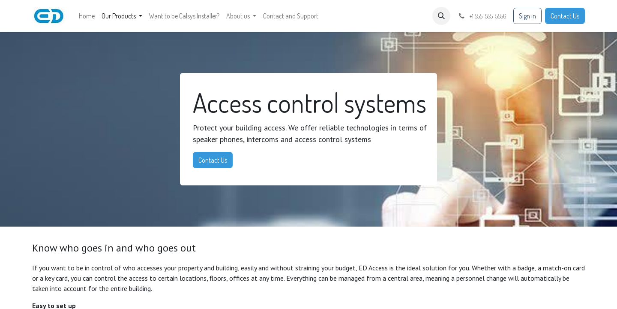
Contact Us (565, 16)
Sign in (527, 16)
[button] (441, 16)
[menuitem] (86, 15)
